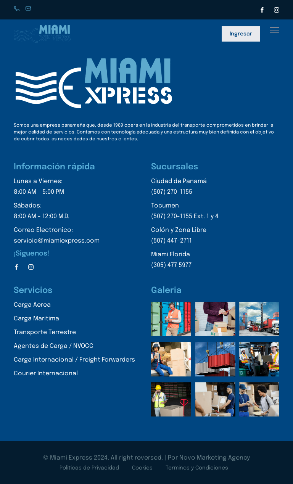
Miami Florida (185, 261)
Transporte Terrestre (45, 332)
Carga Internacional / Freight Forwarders (74, 360)
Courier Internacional (46, 373)
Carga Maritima (36, 318)
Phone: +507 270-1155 (17, 9)
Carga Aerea (32, 305)
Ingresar (241, 34)
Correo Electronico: (57, 236)
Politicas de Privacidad (89, 468)
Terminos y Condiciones (197, 468)
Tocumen (185, 212)
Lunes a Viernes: (57, 188)
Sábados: (57, 212)
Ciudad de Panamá (185, 188)
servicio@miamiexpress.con (29, 9)
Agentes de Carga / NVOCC (53, 346)
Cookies (142, 468)
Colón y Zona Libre (185, 236)
